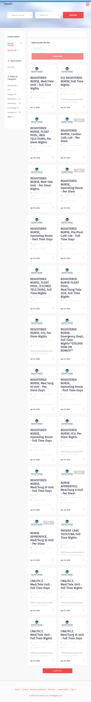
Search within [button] (15, 61)
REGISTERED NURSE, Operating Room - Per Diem (72, 186)
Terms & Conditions (38, 689)
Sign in (73, 689)
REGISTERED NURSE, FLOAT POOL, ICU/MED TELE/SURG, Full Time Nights (41, 286)
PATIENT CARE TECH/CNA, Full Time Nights (70, 534)
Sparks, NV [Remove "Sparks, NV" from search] (12, 50)
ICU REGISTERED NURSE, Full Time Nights (72, 81)
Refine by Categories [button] (13, 77)
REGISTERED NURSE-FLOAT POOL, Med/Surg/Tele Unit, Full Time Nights (71, 287)
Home (17, 689)
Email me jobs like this (41, 43)
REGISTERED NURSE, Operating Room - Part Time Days (41, 234)
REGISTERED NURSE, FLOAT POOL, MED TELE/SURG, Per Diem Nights (40, 135)
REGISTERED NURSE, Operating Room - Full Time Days (41, 435)
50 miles (11, 67)
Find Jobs (73, 15)
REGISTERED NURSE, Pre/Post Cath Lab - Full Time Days (72, 234)
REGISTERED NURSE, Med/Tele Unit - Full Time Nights (42, 83)
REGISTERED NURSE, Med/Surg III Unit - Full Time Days (42, 485)
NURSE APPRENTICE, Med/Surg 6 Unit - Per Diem (72, 488)
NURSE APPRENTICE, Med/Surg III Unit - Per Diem (42, 538)
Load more (57, 671)
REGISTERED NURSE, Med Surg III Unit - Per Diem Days (42, 385)
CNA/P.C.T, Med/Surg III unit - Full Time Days (72, 634)
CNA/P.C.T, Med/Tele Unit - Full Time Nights (71, 584)
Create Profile (62, 689)
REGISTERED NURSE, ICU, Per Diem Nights (40, 333)
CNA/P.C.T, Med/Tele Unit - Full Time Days (41, 584)
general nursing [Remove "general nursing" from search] (11, 44)
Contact (25, 689)
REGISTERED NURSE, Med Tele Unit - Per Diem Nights (41, 184)
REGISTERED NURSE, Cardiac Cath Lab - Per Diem (71, 136)
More (10, 117)
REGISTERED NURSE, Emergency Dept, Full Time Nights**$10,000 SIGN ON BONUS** (72, 340)
